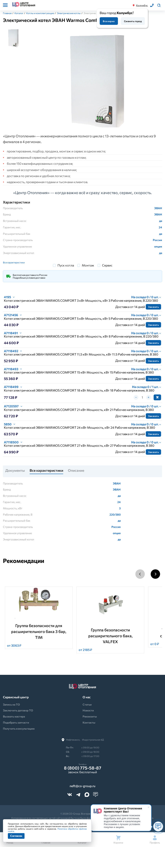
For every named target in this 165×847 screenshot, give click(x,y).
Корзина (118, 839)
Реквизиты (90, 716)
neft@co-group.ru (82, 786)
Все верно (109, 21)
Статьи (87, 704)
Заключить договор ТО (18, 710)
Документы (15, 471)
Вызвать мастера (14, 716)
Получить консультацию (19, 728)
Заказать (153, 306)
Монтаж (88, 265)
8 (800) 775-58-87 (82, 767)
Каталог (19, 13)
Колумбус (142, 5)
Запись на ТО (11, 704)
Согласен (16, 835)
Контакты (89, 722)
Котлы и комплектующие (40, 13)
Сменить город (133, 21)
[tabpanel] (95, 81)
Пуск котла (65, 265)
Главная (7, 13)
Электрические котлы (69, 13)
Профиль (155, 839)
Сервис (107, 265)
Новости (88, 710)
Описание (76, 471)
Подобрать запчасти (16, 722)
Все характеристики (14, 262)
